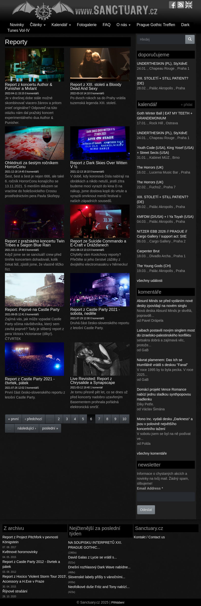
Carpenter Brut (148, 251)
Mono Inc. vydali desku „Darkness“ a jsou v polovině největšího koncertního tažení (165, 424)
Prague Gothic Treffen (156, 25)
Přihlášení (117, 602)
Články (37, 25)
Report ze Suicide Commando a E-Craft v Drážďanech (98, 243)
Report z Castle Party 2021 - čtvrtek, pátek (30, 381)
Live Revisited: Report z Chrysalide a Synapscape (92, 381)
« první (13, 419)
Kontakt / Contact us (149, 537)
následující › (26, 428)
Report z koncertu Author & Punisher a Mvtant (28, 86)
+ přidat (186, 105)
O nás (124, 25)
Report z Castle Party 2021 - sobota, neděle (95, 311)
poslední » (50, 428)
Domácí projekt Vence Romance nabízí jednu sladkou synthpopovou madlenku (164, 394)
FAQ (107, 25)
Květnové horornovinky (19, 552)
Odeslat (146, 510)
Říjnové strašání (14, 591)
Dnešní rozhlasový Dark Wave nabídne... (99, 567)
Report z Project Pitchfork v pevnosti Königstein (30, 539)
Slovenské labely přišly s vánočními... (96, 577)
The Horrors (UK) (150, 167)
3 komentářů (32, 387)
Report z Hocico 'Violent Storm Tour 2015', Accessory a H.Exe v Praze (34, 578)
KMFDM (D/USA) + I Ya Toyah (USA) (165, 217)
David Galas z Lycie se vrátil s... (92, 557)
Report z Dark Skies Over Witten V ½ (98, 165)
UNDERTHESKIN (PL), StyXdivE (162, 63)
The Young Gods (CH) (154, 266)
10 (124, 419)
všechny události (150, 281)
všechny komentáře (152, 453)
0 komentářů (32, 93)
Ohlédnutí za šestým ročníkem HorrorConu (31, 165)
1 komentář (96, 387)
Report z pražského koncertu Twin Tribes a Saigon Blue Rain (35, 243)
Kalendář (61, 25)
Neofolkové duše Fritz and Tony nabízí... (99, 587)
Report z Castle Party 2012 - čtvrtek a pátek (31, 564)
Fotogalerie (87, 25)
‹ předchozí (33, 419)
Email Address (150, 488)
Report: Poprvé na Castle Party (32, 309)
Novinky (17, 25)
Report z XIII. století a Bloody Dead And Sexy (95, 86)
